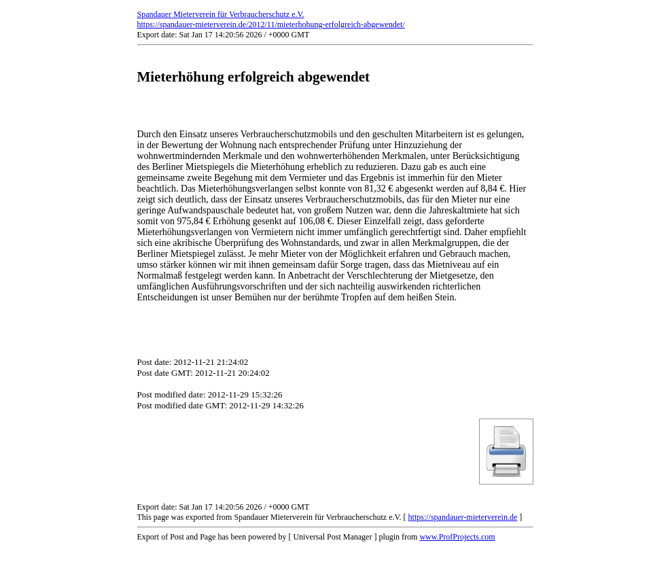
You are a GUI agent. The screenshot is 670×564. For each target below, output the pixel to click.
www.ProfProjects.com (457, 537)
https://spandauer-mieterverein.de (463, 517)
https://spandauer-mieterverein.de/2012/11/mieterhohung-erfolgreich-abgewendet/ (271, 24)
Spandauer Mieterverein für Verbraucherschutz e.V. (220, 14)
